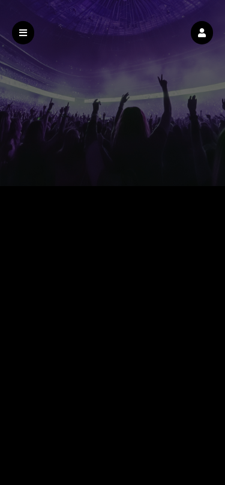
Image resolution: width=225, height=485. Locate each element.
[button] (202, 32)
